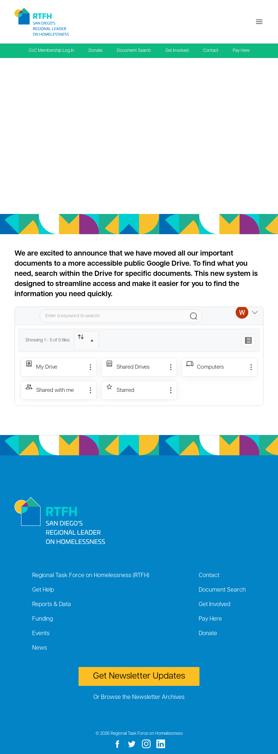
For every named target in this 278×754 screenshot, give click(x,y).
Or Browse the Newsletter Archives (139, 697)
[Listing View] (248, 340)
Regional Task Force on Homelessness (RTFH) (90, 576)
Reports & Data (51, 605)
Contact (210, 51)
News (39, 648)
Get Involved (177, 51)
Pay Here (241, 51)
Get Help (43, 590)
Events (41, 634)
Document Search (134, 51)
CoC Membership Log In (51, 51)
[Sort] (86, 340)
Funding (42, 619)
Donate (95, 51)
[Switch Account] (247, 316)
